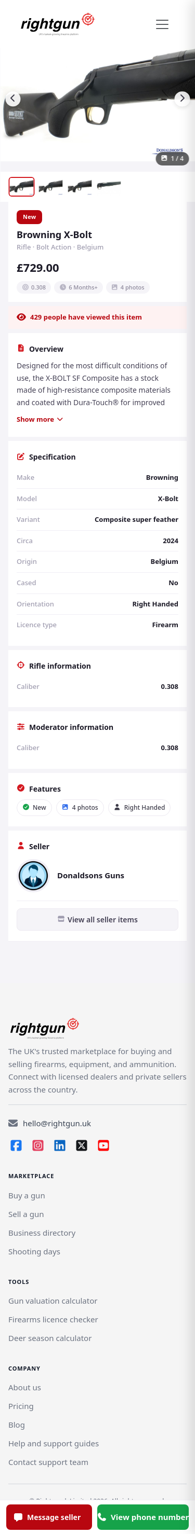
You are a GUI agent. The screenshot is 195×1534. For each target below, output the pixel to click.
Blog (16, 1424)
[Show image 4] (109, 187)
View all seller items (97, 919)
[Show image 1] (21, 187)
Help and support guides (53, 1443)
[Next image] (182, 99)
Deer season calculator (50, 1338)
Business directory (41, 1232)
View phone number (143, 1517)
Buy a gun (26, 1195)
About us (24, 1387)
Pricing (21, 1406)
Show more (40, 419)
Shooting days (34, 1251)
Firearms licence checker (53, 1319)
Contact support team (48, 1462)
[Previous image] (13, 99)
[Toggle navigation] (162, 24)
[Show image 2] (50, 187)
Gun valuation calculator (52, 1300)
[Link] (26, 1214)
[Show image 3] (80, 187)
